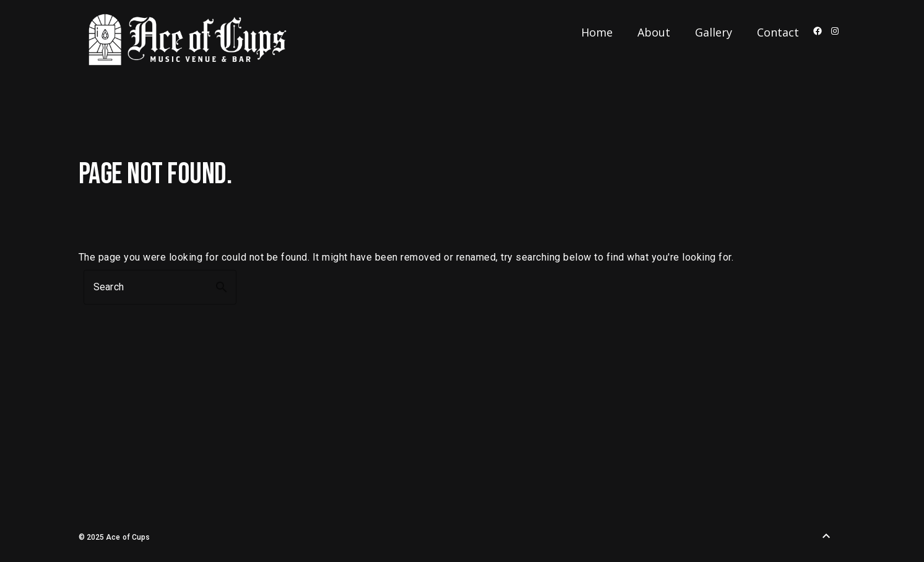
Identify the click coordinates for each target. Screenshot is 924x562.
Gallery (713, 32)
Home (597, 32)
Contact (778, 32)
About (653, 32)
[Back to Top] (826, 536)
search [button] (221, 287)
